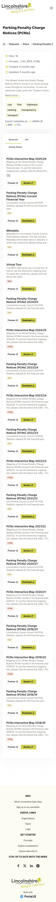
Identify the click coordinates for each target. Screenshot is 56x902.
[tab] (13, 140)
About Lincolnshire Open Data (28, 802)
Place (24, 44)
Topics (28, 824)
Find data (28, 840)
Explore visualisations (28, 846)
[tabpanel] (28, 453)
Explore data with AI (28, 851)
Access (28, 183)
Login (28, 829)
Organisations (28, 818)
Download (28, 221)
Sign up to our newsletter (28, 807)
